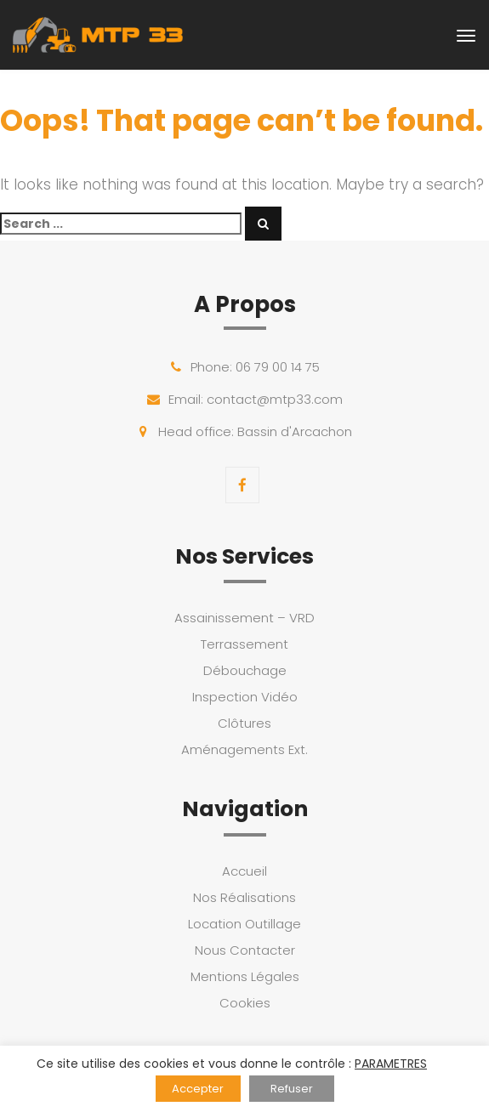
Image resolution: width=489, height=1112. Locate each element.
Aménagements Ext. (244, 749)
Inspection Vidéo (245, 697)
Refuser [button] (291, 1089)
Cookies (244, 1003)
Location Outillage (244, 924)
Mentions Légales (244, 976)
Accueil (244, 871)
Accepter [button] (198, 1089)
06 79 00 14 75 (278, 367)
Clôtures (244, 723)
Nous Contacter (245, 950)
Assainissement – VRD (244, 618)
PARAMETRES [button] (391, 1063)
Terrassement (244, 644)
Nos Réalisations (244, 897)
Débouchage (245, 670)
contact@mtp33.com (275, 399)
